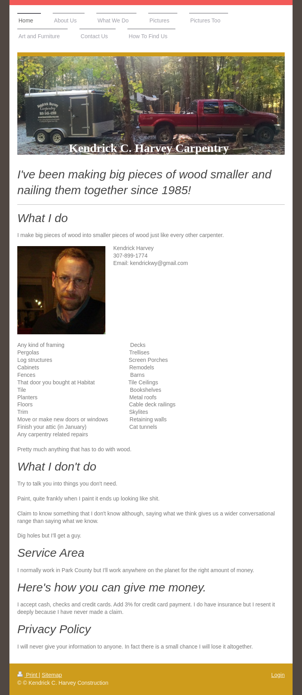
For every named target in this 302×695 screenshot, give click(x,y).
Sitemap (52, 675)
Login (278, 675)
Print (28, 675)
